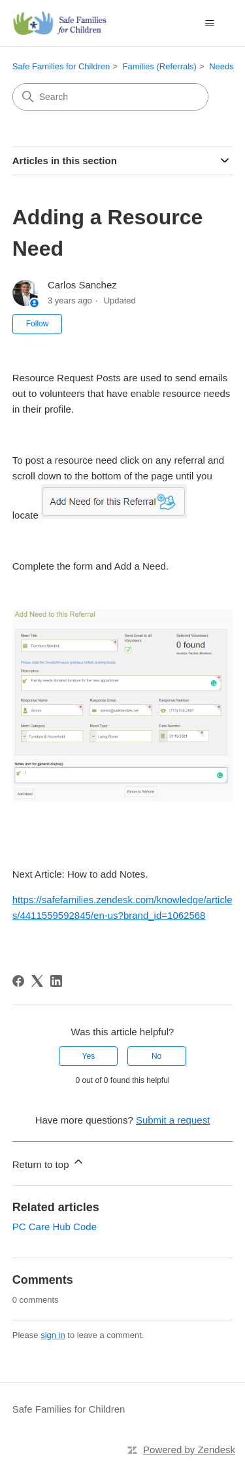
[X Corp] (37, 981)
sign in (53, 1335)
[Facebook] (18, 981)
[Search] (110, 97)
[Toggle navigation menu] (209, 23)
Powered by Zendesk (189, 1449)
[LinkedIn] (56, 981)
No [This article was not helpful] (156, 1056)
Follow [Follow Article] (37, 323)
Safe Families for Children (61, 66)
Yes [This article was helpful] (88, 1056)
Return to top (48, 1162)
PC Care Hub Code (54, 1226)
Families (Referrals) (160, 66)
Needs (221, 66)
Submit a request (173, 1120)
